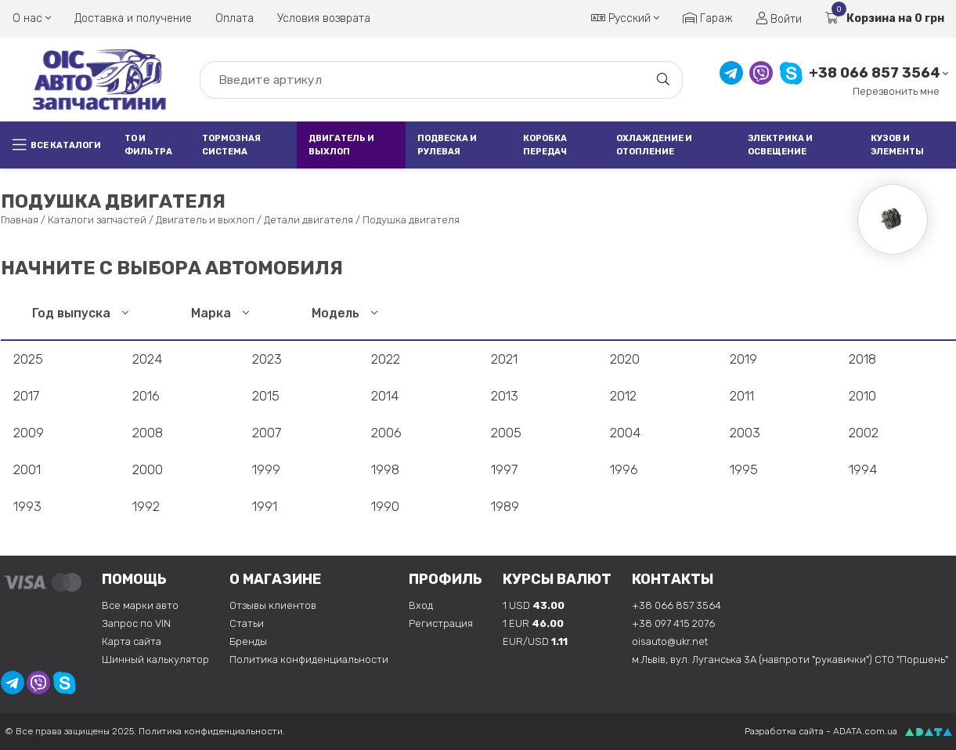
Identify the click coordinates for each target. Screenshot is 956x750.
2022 (385, 359)
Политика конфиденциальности (308, 659)
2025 (28, 359)
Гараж (708, 18)
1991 (264, 506)
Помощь (134, 579)
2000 (147, 469)
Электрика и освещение (780, 145)
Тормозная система (231, 145)
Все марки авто (140, 605)
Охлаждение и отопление (654, 145)
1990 (385, 506)
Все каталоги (57, 145)
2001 (27, 469)
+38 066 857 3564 (874, 73)
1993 (27, 506)
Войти (779, 19)
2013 (504, 396)
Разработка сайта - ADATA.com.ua (821, 731)
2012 (623, 396)
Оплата (234, 18)
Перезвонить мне (896, 91)
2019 (743, 359)
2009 (28, 432)
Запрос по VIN (136, 623)
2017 (26, 396)
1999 (266, 469)
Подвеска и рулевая (447, 145)
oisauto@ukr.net (670, 641)
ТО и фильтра (148, 145)
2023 (267, 359)
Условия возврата (323, 18)
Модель (344, 313)
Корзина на (884, 18)
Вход (421, 605)
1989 (505, 506)
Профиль (445, 579)
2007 (266, 432)
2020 (625, 359)
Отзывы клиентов (272, 605)
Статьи (246, 623)
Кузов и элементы (897, 145)
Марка (220, 313)
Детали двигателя (308, 220)
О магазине (275, 579)
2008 (147, 432)
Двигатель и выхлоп (341, 145)
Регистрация (441, 623)
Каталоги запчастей (97, 220)
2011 (742, 396)
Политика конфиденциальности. (212, 731)
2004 (625, 432)
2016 (146, 396)
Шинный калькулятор (155, 659)
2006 (386, 432)
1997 (504, 469)
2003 (745, 432)
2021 (504, 359)
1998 (385, 469)
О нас (32, 18)
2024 (147, 359)
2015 (266, 396)
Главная (19, 220)
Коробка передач (545, 145)
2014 (385, 396)
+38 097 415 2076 (673, 623)
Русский (625, 18)
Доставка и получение (133, 18)
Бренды (248, 641)
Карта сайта (131, 641)
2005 (506, 432)
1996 (624, 469)
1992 (146, 506)
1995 (744, 469)
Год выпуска (80, 313)
